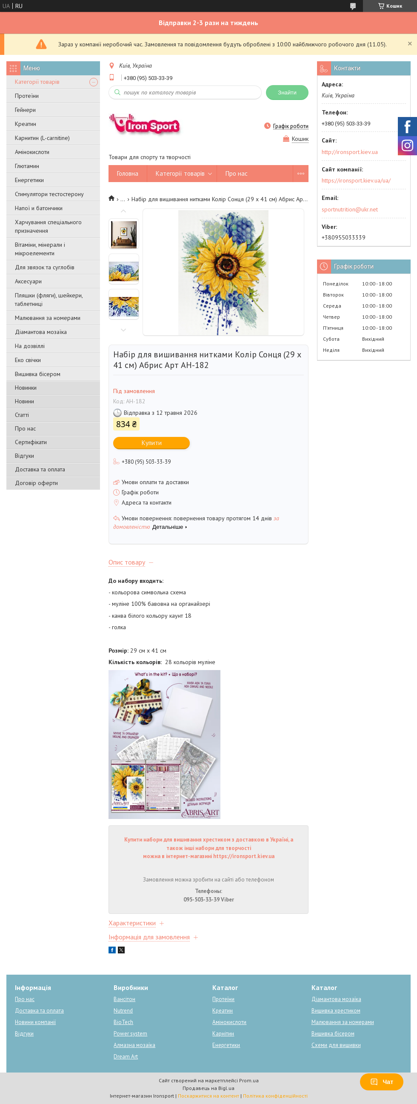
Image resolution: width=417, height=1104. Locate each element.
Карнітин (223, 1033)
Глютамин (27, 166)
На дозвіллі (30, 346)
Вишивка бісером (37, 374)
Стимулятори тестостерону (49, 194)
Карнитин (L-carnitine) (42, 138)
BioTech (123, 1022)
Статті (22, 415)
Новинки (26, 387)
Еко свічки (28, 360)
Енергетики (29, 180)
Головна (127, 173)
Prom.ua (249, 1080)
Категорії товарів (37, 82)
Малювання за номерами (47, 318)
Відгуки (24, 455)
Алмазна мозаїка (134, 1045)
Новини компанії (35, 1022)
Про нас (25, 428)
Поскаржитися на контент (208, 1096)
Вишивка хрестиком (335, 1010)
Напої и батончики (39, 208)
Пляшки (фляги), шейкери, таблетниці (49, 299)
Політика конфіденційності (275, 1096)
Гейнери (25, 110)
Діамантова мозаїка (41, 332)
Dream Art (126, 1056)
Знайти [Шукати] (287, 92)
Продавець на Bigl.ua (208, 1088)
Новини (24, 401)
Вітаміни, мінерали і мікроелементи (40, 249)
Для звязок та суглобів (44, 267)
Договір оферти (36, 483)
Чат (381, 1082)
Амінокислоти (32, 152)
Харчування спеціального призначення (48, 226)
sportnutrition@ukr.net (350, 209)
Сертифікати (31, 442)
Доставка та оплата (40, 469)
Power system (130, 1033)
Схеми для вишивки (336, 1045)
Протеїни (27, 96)
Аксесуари (28, 281)
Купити (152, 443)
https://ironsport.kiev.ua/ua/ (356, 180)
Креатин (25, 124)
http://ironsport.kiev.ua (350, 152)
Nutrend (123, 1010)
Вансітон (124, 999)
